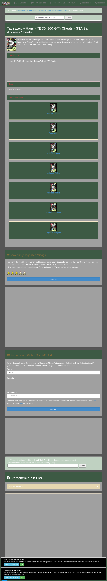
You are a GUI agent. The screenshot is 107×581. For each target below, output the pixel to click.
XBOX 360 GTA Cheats (36, 10)
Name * (10, 369)
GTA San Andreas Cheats (58, 10)
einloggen (100, 3)
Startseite (21, 10)
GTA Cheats (20, 3)
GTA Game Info (38, 3)
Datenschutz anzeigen (12, 577)
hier (94, 401)
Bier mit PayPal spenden (53, 486)
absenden (53, 409)
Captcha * (11, 378)
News (72, 3)
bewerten (53, 279)
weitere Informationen (11, 564)
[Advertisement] (53, 72)
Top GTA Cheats (57, 3)
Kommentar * (13, 392)
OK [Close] (22, 564)
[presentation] (24, 384)
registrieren (85, 3)
